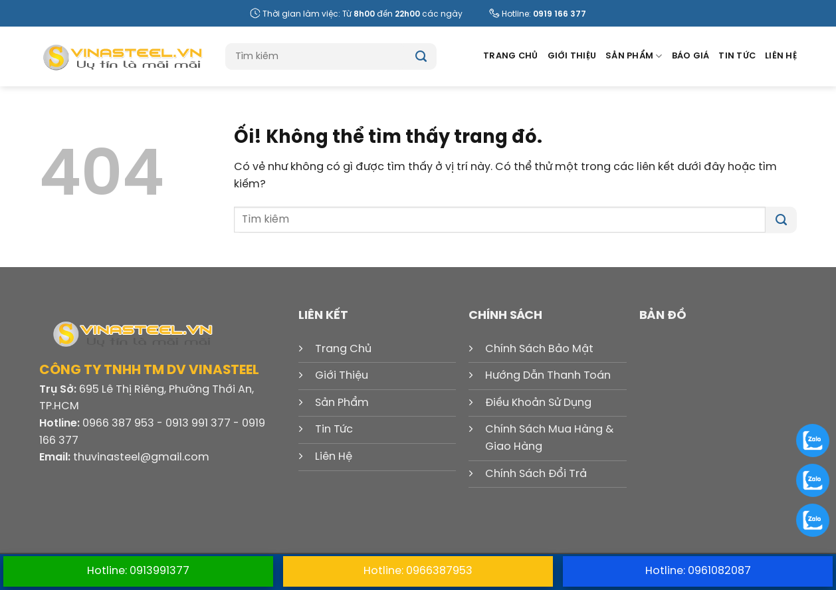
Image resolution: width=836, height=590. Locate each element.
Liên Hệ (781, 56)
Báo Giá (691, 56)
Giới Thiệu (572, 56)
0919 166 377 (559, 14)
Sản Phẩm (634, 56)
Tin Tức (737, 56)
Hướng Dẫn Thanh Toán (548, 375)
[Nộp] (421, 56)
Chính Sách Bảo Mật (539, 349)
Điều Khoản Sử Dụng (538, 403)
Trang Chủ (510, 56)
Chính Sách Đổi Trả (536, 474)
